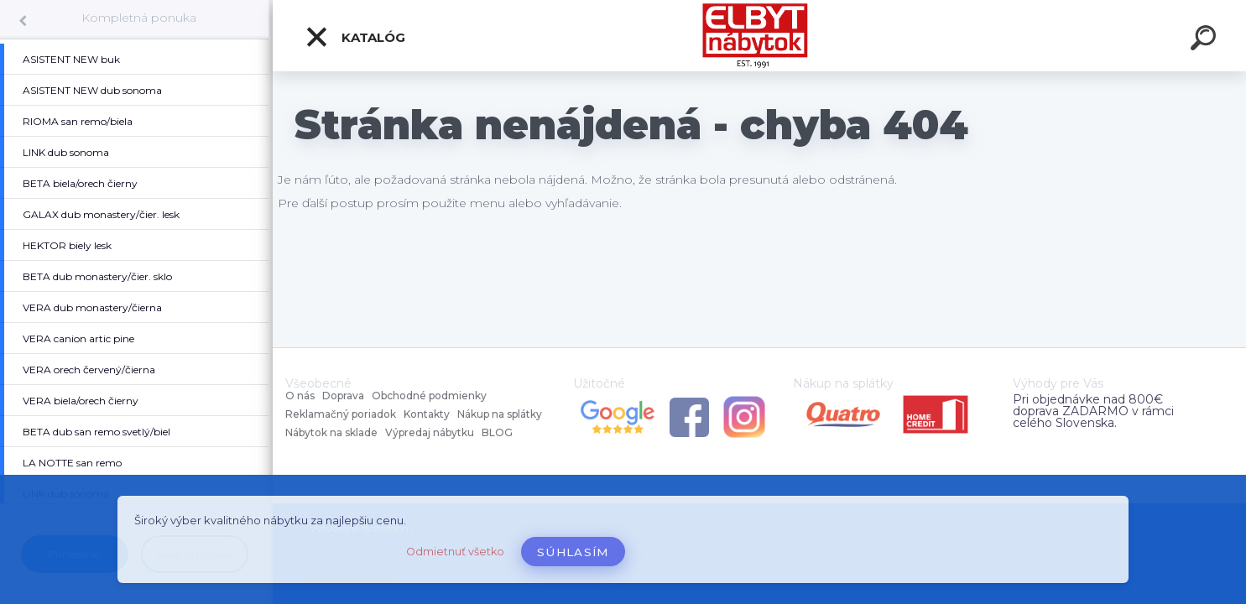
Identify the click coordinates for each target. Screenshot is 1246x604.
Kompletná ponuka (138, 17)
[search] (1206, 40)
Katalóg (355, 37)
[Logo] (760, 35)
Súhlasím (573, 552)
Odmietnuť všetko (455, 551)
